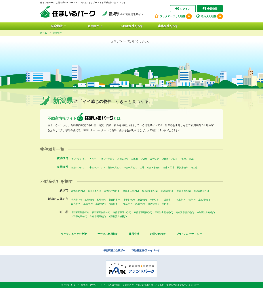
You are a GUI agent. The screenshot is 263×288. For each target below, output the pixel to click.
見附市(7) (169, 199)
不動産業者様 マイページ (146, 250)
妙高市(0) (76, 203)
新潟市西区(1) (184, 191)
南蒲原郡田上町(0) (122, 212)
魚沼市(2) (140, 203)
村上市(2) (181, 199)
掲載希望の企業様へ (114, 250)
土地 (142, 167)
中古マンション (97, 167)
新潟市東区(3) (95, 191)
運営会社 (134, 233)
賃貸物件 (58, 26)
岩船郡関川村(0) (98, 216)
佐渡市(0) (128, 203)
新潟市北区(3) (78, 191)
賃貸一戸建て (107, 159)
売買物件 (94, 26)
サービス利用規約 (108, 233)
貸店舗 (143, 159)
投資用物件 (182, 167)
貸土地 (134, 159)
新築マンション (79, 167)
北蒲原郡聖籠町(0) (80, 212)
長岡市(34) (76, 199)
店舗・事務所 (153, 167)
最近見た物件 (209, 16)
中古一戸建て (130, 167)
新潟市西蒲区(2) (201, 191)
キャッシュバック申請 (74, 233)
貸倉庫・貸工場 (169, 159)
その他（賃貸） (187, 159)
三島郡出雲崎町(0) (164, 212)
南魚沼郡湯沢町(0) (185, 212)
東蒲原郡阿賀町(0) (143, 212)
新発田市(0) (114, 199)
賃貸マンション (79, 159)
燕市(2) (192, 199)
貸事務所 (154, 159)
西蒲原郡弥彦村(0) (101, 212)
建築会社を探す (168, 26)
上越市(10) (101, 203)
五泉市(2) (88, 203)
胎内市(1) (166, 203)
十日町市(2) (155, 199)
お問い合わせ (157, 233)
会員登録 (210, 8)
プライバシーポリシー (189, 233)
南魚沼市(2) (153, 203)
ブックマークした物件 (173, 16)
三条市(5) (89, 199)
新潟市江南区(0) (131, 191)
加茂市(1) (142, 199)
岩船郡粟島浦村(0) (118, 216)
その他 (194, 167)
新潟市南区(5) (167, 191)
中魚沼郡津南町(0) (206, 212)
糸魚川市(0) (204, 199)
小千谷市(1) (129, 199)
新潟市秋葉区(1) (150, 191)
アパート (93, 159)
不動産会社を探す (131, 26)
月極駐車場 (122, 159)
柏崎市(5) (101, 199)
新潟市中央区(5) (112, 191)
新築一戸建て (114, 167)
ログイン (182, 8)
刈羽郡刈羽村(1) (79, 216)
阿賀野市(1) (114, 203)
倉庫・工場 (168, 167)
